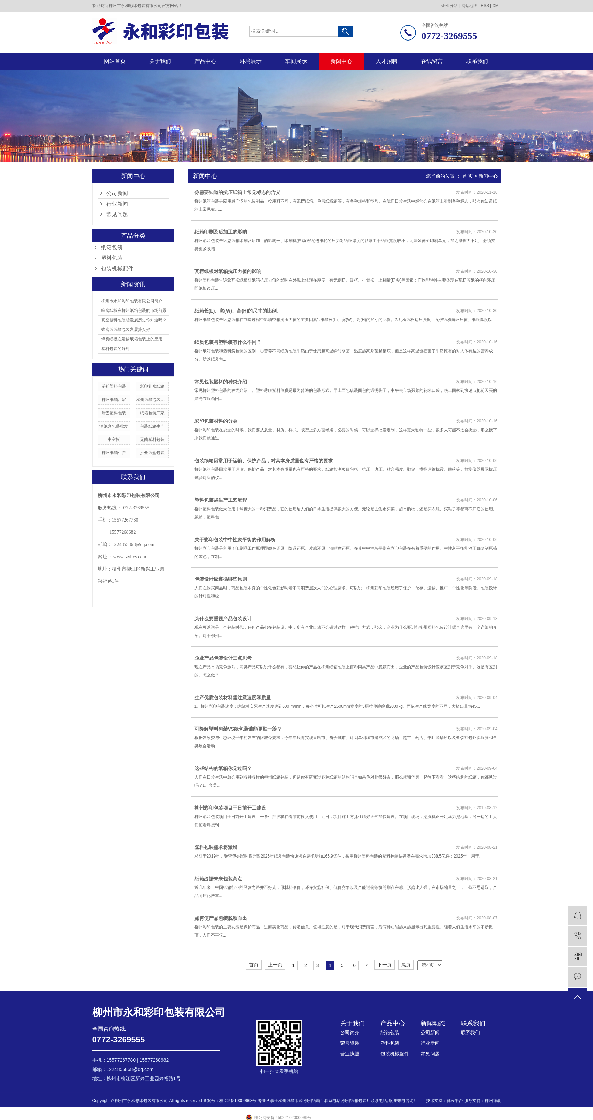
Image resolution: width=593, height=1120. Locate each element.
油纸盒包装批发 (113, 426)
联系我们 (477, 61)
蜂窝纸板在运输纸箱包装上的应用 (131, 339)
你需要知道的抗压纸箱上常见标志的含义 (237, 192)
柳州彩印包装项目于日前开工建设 (230, 808)
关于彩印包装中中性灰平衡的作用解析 (235, 539)
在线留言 (432, 61)
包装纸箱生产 (152, 426)
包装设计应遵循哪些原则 (220, 579)
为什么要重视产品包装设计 (223, 618)
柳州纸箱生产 (114, 452)
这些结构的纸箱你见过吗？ (223, 768)
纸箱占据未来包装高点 (218, 878)
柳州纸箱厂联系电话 (322, 1100)
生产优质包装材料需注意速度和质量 (232, 697)
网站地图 (469, 5)
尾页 (406, 964)
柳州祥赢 (493, 1100)
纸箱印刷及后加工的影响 (220, 232)
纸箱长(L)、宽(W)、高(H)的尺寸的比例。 (238, 311)
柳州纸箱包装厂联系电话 (364, 1100)
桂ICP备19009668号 (237, 1100)
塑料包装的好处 (115, 348)
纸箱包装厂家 (152, 413)
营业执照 (349, 1053)
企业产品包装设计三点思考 (223, 658)
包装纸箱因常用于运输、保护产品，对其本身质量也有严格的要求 (263, 460)
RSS (485, 5)
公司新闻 (117, 193)
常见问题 (117, 214)
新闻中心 (341, 61)
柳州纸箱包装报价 (152, 399)
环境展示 (251, 61)
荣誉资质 (349, 1043)
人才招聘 (386, 61)
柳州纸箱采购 (290, 1100)
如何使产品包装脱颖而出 (220, 918)
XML (497, 5)
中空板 (114, 439)
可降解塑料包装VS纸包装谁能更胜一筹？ (238, 729)
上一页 (275, 964)
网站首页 (115, 61)
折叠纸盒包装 (152, 452)
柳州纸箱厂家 (114, 399)
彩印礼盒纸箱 (152, 386)
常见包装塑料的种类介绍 (220, 381)
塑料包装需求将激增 (215, 847)
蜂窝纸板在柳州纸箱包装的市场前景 (134, 310)
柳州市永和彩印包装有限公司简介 (131, 301)
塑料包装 (112, 258)
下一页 (384, 964)
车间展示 (296, 61)
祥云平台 (455, 1100)
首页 (254, 964)
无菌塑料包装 (152, 439)
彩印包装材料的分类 (215, 421)
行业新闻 (117, 204)
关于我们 (160, 61)
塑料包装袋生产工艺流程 (220, 500)
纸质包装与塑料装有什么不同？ (227, 342)
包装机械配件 (117, 268)
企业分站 (449, 5)
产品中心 (205, 61)
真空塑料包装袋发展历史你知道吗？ (134, 320)
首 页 (467, 176)
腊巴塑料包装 (114, 413)
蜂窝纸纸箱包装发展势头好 (125, 329)
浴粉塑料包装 (114, 386)
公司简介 (349, 1032)
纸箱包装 (112, 247)
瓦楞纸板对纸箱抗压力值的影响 (227, 271)
